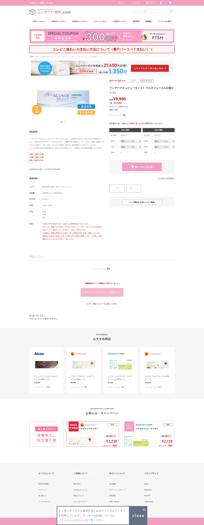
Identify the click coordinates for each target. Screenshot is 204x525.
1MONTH (80, 21)
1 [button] (61, 122)
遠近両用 (136, 21)
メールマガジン (44, 502)
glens (146, 484)
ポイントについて (80, 502)
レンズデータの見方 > (166, 178)
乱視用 (120, 21)
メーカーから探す (165, 21)
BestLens (148, 490)
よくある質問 (135, 3)
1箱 (117, 188)
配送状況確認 (43, 484)
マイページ (42, 490)
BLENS (147, 496)
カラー (100, 21)
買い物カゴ (42, 496)
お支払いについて (80, 490)
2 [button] (65, 122)
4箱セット (133, 188)
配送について (79, 496)
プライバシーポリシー (117, 490)
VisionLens (148, 502)
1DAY (39, 21)
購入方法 (122, 3)
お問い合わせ (114, 502)
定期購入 (148, 21)
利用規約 (112, 496)
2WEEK (58, 21)
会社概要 (112, 484)
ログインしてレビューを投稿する (102, 292)
